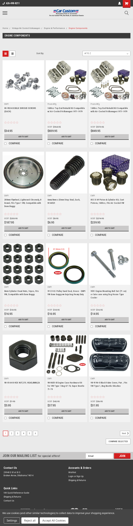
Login (71, 476)
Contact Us (9, 501)
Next (126, 433)
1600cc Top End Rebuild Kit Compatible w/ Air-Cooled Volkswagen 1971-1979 (66, 110)
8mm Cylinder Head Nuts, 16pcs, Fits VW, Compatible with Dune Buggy (21, 293)
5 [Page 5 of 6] (29, 433)
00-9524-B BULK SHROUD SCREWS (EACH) (20, 110)
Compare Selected (118, 441)
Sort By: (40, 53)
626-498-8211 (11, 3)
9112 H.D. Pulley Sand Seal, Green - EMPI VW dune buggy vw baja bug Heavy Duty (66, 293)
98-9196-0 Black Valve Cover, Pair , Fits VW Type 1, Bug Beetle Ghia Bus (109, 384)
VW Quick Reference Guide (16, 493)
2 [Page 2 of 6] (11, 433)
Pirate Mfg (52, 104)
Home (5, 28)
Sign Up (79, 476)
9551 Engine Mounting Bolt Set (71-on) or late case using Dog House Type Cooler (108, 294)
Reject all (30, 520)
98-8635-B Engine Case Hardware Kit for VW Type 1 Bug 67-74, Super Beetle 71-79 (66, 386)
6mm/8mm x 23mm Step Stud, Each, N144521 (64, 201)
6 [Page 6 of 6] (35, 433)
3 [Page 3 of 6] (17, 433)
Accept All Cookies (54, 520)
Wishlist (72, 472)
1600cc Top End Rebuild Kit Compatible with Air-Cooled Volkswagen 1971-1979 (109, 110)
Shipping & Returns (77, 480)
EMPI (6, 104)
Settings (12, 520)
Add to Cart (23, 136)
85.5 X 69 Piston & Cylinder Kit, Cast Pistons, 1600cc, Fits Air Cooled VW (107, 201)
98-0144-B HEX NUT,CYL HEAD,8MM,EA (22, 383)
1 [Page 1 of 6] (5, 433)
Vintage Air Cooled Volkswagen (26, 28)
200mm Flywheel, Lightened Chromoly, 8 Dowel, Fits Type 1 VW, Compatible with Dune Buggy (22, 203)
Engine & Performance (54, 28)
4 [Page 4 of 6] (23, 433)
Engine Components (78, 28)
